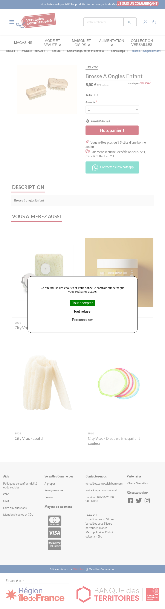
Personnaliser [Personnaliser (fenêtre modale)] (82, 320)
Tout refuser (82, 311)
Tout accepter (82, 303)
